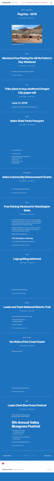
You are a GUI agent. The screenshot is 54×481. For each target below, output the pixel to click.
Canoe (27, 259)
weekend (20, 75)
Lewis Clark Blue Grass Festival (27, 414)
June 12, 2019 (32, 125)
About (22, 2)
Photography (29, 9)
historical (17, 336)
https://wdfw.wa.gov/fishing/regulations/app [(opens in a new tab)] (24, 246)
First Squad (24, 18)
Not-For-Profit (27, 173)
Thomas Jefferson (29, 2)
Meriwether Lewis (37, 2)
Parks (27, 117)
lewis (20, 336)
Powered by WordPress (19, 478)
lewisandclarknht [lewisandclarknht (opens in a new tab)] (18, 330)
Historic (27, 307)
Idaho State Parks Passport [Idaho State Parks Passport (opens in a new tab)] (17, 150)
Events (23, 9)
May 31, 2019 (32, 418)
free (17, 75)
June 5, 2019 (31, 319)
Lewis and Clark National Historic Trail (27, 313)
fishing (14, 75)
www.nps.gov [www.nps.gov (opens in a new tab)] (20, 328)
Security (29, 346)
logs (22, 297)
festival (17, 454)
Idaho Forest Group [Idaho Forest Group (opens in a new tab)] (23, 294)
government (15, 400)
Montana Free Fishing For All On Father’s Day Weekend (27, 60)
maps (20, 333)
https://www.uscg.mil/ (17, 396)
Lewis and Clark (6, 2)
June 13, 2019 (32, 96)
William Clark (45, 2)
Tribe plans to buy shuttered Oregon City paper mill (27, 91)
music (22, 454)
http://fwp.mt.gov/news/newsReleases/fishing (23, 71)
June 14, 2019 (32, 18)
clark (14, 336)
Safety (24, 346)
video (24, 297)
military (23, 400)
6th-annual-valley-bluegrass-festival (21, 425)
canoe (17, 297)
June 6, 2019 (31, 267)
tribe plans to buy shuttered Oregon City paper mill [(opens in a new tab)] (25, 107)
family (14, 249)
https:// (14, 328)
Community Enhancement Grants (21, 193)
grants (25, 197)
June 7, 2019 (31, 218)
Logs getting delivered (27, 263)
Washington (23, 249)
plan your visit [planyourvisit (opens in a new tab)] (15, 333)
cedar (20, 297)
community (15, 197)
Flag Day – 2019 (27, 14)
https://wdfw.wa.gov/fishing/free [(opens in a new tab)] (20, 238)
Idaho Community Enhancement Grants (27, 179)
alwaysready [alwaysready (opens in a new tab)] (26, 396)
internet (19, 400)
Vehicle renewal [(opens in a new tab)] (17, 154)
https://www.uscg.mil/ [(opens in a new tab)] (17, 360)
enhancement (20, 197)
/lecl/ (24, 328)
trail (26, 336)
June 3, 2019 (31, 354)
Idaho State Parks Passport (27, 121)
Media (27, 84)
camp (14, 297)
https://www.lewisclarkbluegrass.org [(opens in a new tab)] (21, 423)
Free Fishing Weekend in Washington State (27, 213)
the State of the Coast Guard (27, 350)
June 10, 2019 (32, 185)
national (23, 336)
